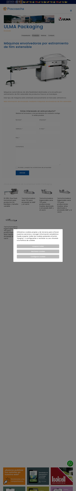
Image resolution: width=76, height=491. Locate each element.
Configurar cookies (38, 256)
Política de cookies (27, 240)
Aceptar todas (38, 246)
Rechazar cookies (38, 251)
